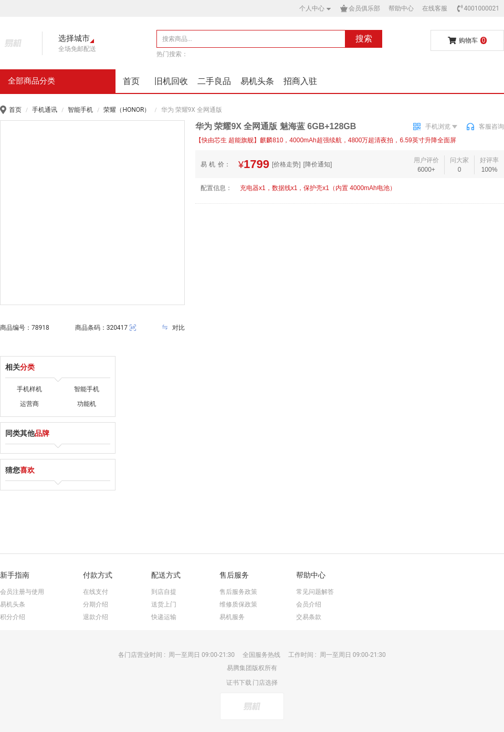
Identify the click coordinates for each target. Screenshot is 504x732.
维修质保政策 (238, 604)
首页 (131, 81)
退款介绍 (95, 617)
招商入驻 (300, 81)
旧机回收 (171, 81)
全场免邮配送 (77, 49)
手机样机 (29, 389)
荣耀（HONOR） (126, 109)
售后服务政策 (238, 591)
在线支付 (95, 591)
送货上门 (163, 604)
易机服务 (232, 617)
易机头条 (257, 81)
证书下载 (238, 682)
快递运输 (163, 617)
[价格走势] (286, 164)
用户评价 (426, 160)
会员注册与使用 (22, 591)
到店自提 (163, 591)
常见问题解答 (315, 591)
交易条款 (308, 617)
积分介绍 (12, 617)
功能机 (86, 403)
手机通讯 (44, 109)
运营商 (29, 403)
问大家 (459, 160)
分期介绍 (95, 604)
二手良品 (214, 81)
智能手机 (80, 109)
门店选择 (265, 682)
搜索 (363, 39)
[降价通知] (317, 164)
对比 (173, 327)
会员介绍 (308, 604)
